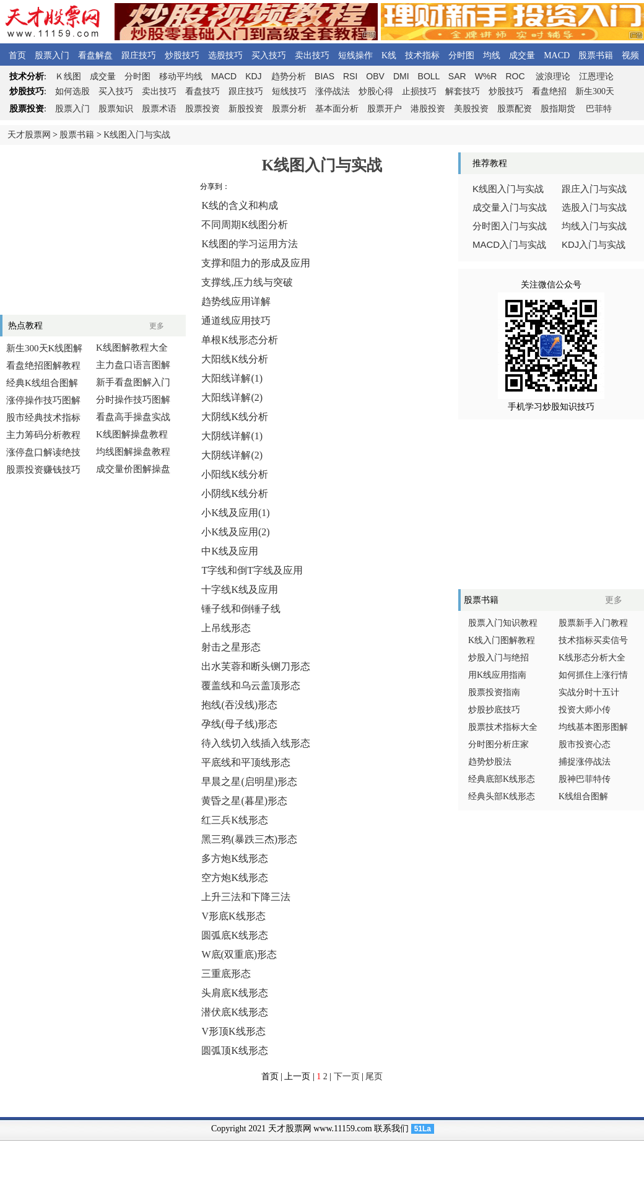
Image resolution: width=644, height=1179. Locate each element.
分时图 (461, 55)
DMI (401, 76)
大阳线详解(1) (232, 378)
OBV (375, 76)
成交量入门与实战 (509, 208)
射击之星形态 (231, 647)
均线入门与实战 (594, 226)
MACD (557, 55)
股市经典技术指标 (43, 418)
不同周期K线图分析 (244, 224)
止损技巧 (419, 91)
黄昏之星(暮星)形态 (244, 800)
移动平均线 (180, 76)
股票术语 (159, 108)
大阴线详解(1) (232, 436)
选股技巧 (225, 55)
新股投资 (245, 108)
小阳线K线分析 (234, 474)
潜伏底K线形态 (234, 1012)
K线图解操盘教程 (132, 434)
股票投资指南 (494, 692)
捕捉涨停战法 (585, 761)
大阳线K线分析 (234, 359)
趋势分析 (288, 76)
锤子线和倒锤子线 (241, 608)
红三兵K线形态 (234, 820)
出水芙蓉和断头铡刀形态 (255, 666)
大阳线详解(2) (232, 397)
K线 (388, 55)
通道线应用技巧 (236, 320)
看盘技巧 (202, 91)
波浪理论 (553, 76)
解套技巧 (462, 91)
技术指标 (422, 55)
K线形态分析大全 (592, 657)
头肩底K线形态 (234, 993)
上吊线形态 (226, 628)
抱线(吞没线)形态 (239, 704)
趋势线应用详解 (236, 301)
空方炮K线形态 (234, 877)
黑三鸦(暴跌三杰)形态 (249, 839)
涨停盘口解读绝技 (43, 452)
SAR (457, 76)
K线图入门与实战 (136, 134)
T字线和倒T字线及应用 (252, 570)
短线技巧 (289, 91)
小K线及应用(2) (235, 532)
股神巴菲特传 (585, 779)
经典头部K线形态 (501, 796)
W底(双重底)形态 (239, 954)
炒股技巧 (182, 55)
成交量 (522, 55)
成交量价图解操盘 (133, 469)
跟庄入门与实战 (594, 189)
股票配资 (514, 108)
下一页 (347, 1076)
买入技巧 (268, 55)
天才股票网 (29, 134)
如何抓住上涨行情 (593, 675)
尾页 (374, 1076)
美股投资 (471, 108)
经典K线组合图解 (42, 383)
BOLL (429, 76)
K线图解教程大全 (132, 348)
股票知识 (115, 108)
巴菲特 (599, 108)
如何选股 (72, 91)
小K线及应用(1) (235, 512)
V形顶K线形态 (233, 1031)
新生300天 (594, 91)
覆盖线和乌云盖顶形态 (250, 685)
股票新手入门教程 (593, 623)
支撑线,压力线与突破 (247, 282)
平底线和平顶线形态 (245, 762)
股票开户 (384, 108)
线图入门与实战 (508, 189)
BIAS (324, 76)
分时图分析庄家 (498, 744)
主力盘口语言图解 (133, 365)
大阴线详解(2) (232, 455)
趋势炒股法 (489, 761)
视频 (630, 55)
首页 (17, 55)
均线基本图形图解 (593, 727)
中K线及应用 (229, 551)
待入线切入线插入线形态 (255, 743)
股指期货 (558, 108)
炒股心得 (376, 91)
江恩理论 (596, 76)
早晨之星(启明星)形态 (249, 781)
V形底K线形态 (233, 916)
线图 (68, 76)
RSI (350, 76)
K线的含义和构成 (239, 205)
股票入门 (52, 55)
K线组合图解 (583, 796)
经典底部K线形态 (501, 779)
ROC (514, 76)
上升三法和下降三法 (245, 897)
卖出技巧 (312, 55)
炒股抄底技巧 (494, 709)
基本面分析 (337, 108)
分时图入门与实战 (509, 226)
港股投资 (428, 108)
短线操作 (355, 55)
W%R (486, 76)
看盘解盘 (95, 55)
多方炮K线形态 (234, 858)
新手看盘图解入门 (133, 382)
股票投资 (202, 108)
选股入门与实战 (594, 208)
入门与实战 (509, 245)
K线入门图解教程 (501, 640)
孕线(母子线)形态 (239, 724)
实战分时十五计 (589, 692)
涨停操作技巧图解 (43, 400)
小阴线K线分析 (234, 493)
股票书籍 (595, 55)
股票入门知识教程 (502, 623)
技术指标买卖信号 (593, 640)
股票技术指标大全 (502, 727)
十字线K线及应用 (239, 589)
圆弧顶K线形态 (234, 1050)
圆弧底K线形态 (234, 935)
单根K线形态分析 (239, 340)
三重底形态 (226, 973)
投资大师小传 (585, 709)
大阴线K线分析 (234, 416)
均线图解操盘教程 (133, 452)
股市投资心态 (585, 744)
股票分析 (289, 108)
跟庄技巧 (138, 55)
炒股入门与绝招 (498, 657)
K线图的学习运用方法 (249, 244)
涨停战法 (332, 91)
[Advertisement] (93, 229)
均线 (491, 55)
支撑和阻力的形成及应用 (255, 263)
